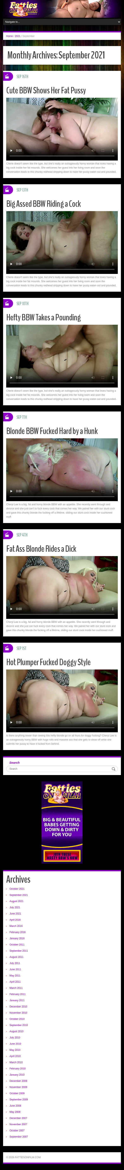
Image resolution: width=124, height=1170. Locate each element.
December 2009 (18, 1081)
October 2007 (17, 1130)
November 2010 (18, 1012)
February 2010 (18, 1068)
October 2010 (17, 1019)
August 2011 (16, 957)
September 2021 (19, 895)
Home (9, 36)
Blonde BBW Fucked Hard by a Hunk (52, 431)
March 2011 (16, 988)
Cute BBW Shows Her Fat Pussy (46, 90)
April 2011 (15, 981)
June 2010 (15, 1043)
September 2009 (19, 1099)
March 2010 (16, 1062)
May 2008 (15, 1112)
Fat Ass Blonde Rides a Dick (41, 548)
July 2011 (15, 963)
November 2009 (18, 1087)
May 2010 (15, 1050)
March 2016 (16, 926)
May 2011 (15, 975)
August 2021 (16, 901)
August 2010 (16, 1031)
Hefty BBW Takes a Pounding (44, 317)
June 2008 (15, 1105)
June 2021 (15, 913)
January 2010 (17, 1074)
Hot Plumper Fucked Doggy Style (48, 662)
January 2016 (17, 938)
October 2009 (17, 1093)
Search (14, 762)
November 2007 (18, 1124)
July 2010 (15, 1037)
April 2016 (15, 919)
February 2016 (18, 932)
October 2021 (17, 888)
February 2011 (18, 994)
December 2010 (18, 1006)
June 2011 (15, 969)
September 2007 (19, 1136)
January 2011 (17, 1000)
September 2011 (19, 950)
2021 (17, 36)
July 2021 (15, 907)
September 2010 (19, 1025)
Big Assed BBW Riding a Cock (43, 203)
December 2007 (18, 1118)
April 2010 (15, 1056)
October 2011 (17, 944)
